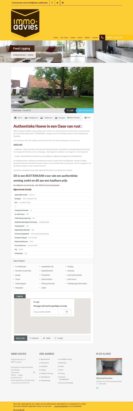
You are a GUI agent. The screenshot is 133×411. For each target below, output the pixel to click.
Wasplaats (19, 288)
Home (56, 37)
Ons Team (64, 37)
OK (67, 312)
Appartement (45, 359)
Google (59, 338)
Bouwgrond (45, 363)
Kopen (72, 37)
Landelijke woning (65, 359)
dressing (71, 271)
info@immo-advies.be (37, 2)
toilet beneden (46, 279)
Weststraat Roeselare (104, 378)
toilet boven (72, 279)
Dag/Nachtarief (47, 271)
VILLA (61, 370)
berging (70, 266)
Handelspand (45, 377)
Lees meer (102, 384)
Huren (80, 37)
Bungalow (44, 366)
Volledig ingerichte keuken (77, 283)
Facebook (34, 338)
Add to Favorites (73, 118)
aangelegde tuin (47, 266)
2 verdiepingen (20, 266)
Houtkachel (45, 275)
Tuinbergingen (20, 283)
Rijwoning (62, 363)
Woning (62, 373)
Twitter (46, 338)
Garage (43, 370)
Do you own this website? (42, 312)
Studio (61, 366)
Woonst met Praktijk (66, 383)
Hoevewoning (45, 380)
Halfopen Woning (47, 373)
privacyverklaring (60, 406)
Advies (87, 37)
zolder (43, 288)
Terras (17, 279)
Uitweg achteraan (48, 283)
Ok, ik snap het (18, 410)
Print (88, 117)
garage (18, 275)
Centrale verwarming (23, 271)
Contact (95, 37)
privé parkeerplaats (75, 275)
